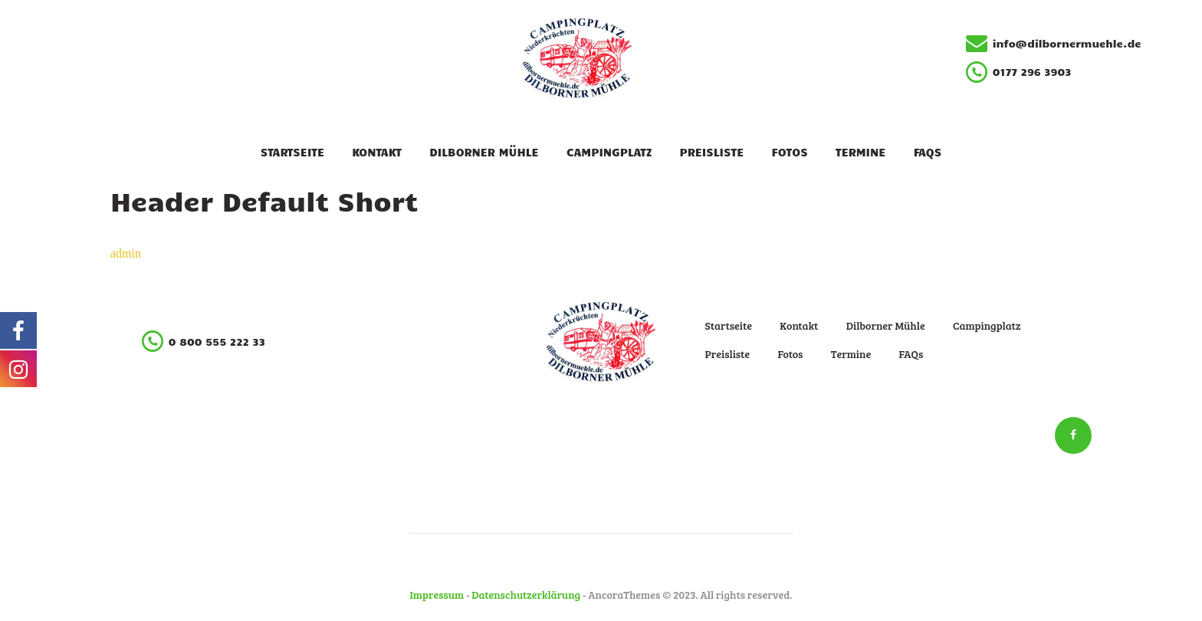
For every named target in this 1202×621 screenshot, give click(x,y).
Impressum (437, 594)
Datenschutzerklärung (525, 594)
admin (125, 253)
